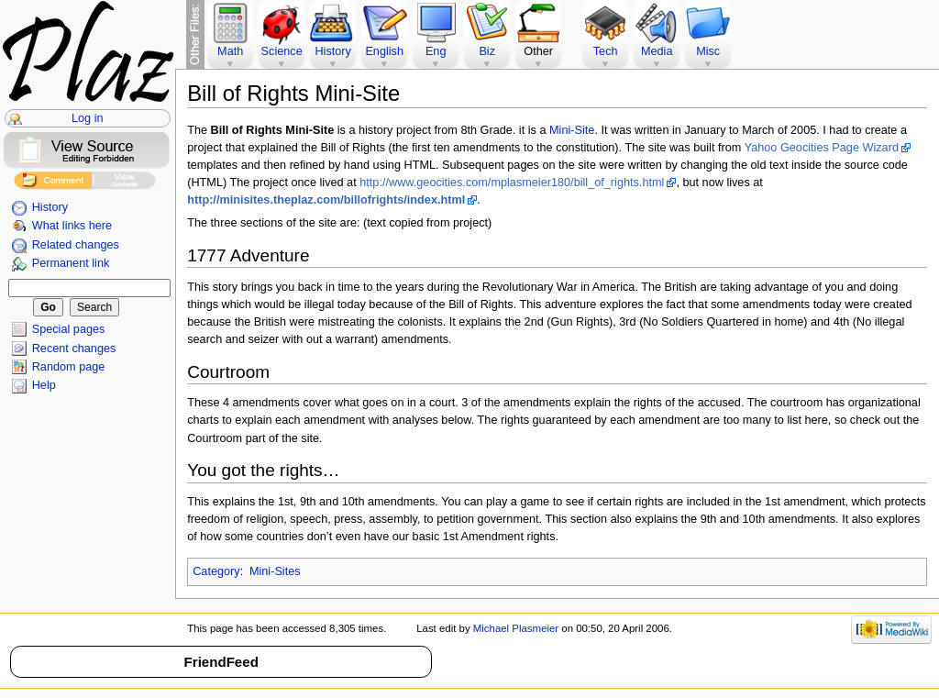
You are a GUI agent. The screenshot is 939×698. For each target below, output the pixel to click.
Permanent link (71, 263)
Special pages (68, 329)
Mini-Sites (275, 571)
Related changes (75, 244)
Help (44, 385)
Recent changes (74, 348)
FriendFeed (221, 662)
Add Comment (53, 183)
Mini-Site (571, 130)
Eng (436, 51)
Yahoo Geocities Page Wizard (822, 147)
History (50, 207)
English (384, 51)
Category (216, 571)
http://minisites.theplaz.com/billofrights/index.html (326, 200)
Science (282, 51)
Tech (605, 51)
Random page (68, 366)
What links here (72, 225)
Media (657, 51)
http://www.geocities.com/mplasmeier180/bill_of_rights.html (511, 182)
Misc (708, 51)
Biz (487, 51)
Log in (88, 118)
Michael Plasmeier (515, 628)
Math (230, 51)
